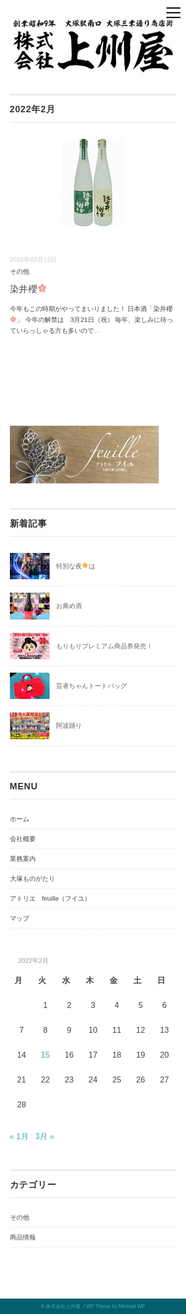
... (96, 330)
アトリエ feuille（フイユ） (50, 898)
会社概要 (23, 839)
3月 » (44, 1136)
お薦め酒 (69, 606)
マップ (19, 918)
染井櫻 (28, 289)
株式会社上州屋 (63, 1306)
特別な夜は (76, 566)
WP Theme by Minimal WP (115, 1306)
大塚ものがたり (32, 878)
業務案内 (23, 858)
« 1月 (19, 1136)
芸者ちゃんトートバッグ (91, 686)
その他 (19, 271)
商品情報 (23, 1237)
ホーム (19, 819)
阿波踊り (69, 725)
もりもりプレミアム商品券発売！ (104, 646)
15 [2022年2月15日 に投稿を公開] (45, 1055)
